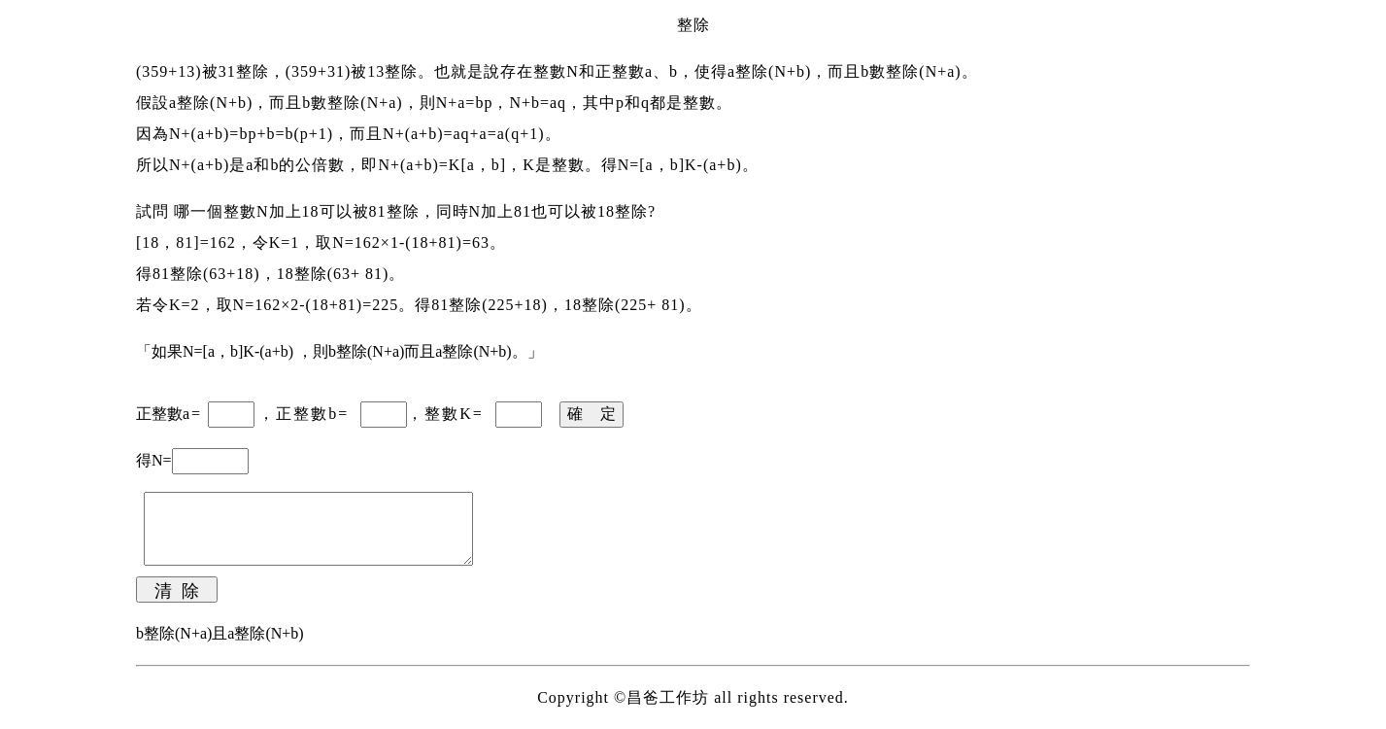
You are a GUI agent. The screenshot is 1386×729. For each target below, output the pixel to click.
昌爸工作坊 (667, 697)
